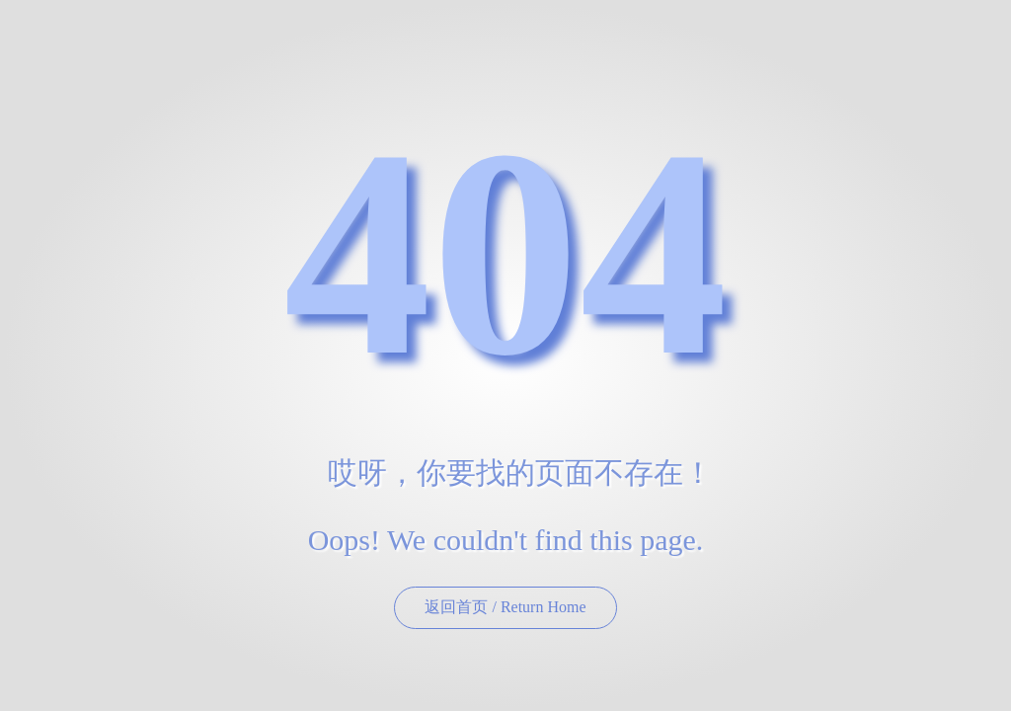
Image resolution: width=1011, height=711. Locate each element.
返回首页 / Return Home (505, 606)
